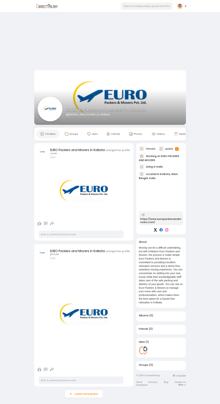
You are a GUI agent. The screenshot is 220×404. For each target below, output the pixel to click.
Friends (143, 328)
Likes (142, 341)
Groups (143, 365)
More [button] (182, 384)
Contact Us (180, 382)
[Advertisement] (110, 42)
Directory (153, 382)
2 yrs (52, 157)
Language (179, 375)
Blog (166, 382)
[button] (146, 6)
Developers (142, 385)
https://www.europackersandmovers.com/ (160, 220)
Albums (144, 315)
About (139, 382)
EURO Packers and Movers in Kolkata (106, 109)
